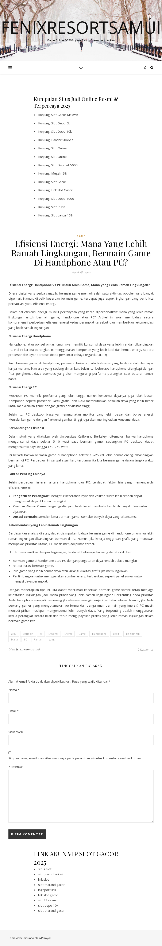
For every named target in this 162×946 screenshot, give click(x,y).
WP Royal (45, 938)
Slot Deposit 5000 (64, 165)
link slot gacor (48, 895)
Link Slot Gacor (62, 190)
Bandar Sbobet (62, 140)
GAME (81, 236)
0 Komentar (146, 649)
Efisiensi (53, 634)
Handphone (99, 634)
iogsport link (47, 890)
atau (13, 634)
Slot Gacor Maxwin (64, 115)
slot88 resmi (47, 900)
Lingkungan (133, 634)
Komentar (15, 766)
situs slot (44, 869)
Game (82, 634)
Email (13, 711)
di (41, 634)
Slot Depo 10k (61, 131)
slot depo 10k (48, 905)
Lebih (116, 634)
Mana (14, 639)
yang (51, 639)
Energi (68, 634)
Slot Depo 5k (60, 123)
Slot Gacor (58, 182)
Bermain (28, 634)
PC (25, 639)
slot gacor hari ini (50, 874)
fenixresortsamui (28, 649)
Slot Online (59, 148)
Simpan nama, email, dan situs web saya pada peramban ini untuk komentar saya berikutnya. (74, 758)
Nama (13, 690)
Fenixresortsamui (81, 27)
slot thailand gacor (51, 885)
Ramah (38, 639)
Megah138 (59, 173)
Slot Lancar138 (62, 215)
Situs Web (15, 732)
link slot (43, 879)
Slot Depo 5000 (62, 198)
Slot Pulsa (58, 207)
